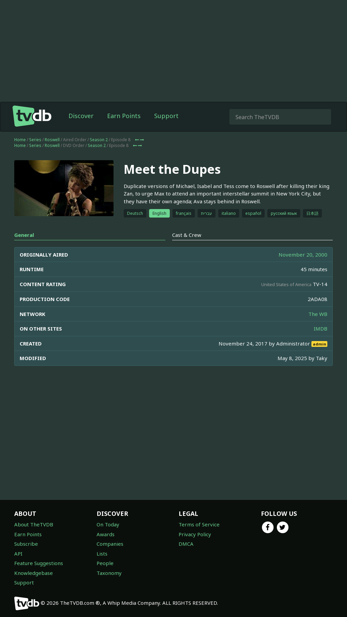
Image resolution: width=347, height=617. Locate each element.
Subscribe (26, 543)
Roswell (52, 140)
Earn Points (124, 116)
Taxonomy (109, 572)
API (18, 553)
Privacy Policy (195, 534)
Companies (110, 543)
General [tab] (24, 234)
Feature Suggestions (38, 563)
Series (35, 140)
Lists (102, 553)
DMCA (186, 543)
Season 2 (99, 140)
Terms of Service (199, 524)
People (105, 563)
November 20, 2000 (303, 254)
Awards (106, 534)
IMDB (320, 328)
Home (20, 140)
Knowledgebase (33, 572)
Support (166, 116)
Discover (81, 116)
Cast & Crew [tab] (186, 234)
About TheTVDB (33, 524)
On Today (108, 524)
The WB (317, 314)
